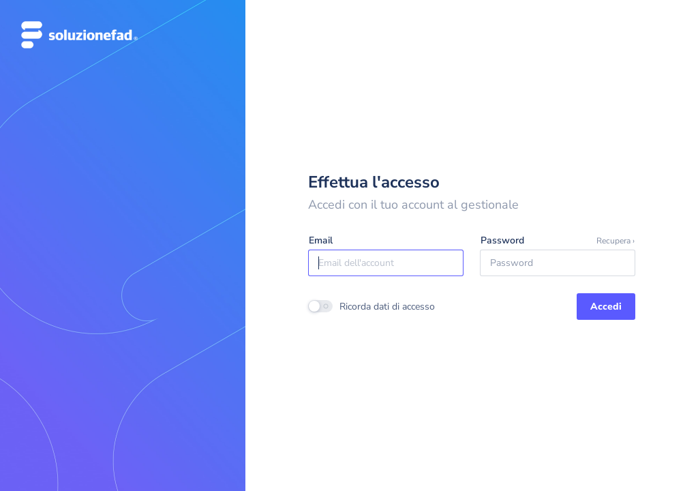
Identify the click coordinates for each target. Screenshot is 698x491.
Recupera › (615, 240)
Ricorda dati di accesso (387, 306)
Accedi (606, 306)
